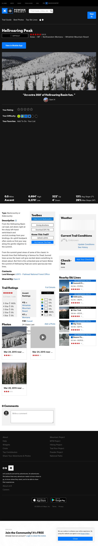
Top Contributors (10, 452)
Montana (26, 317)
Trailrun (29, 3)
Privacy (61, 506)
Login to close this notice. (36, 536)
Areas (32, 37)
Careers (6, 489)
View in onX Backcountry (42, 219)
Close (75, 538)
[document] (75, 535)
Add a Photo (50, 324)
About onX (7, 486)
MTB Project (55, 441)
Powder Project (56, 452)
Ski (37, 3)
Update (86, 244)
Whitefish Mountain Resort (77, 37)
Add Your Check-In (85, 259)
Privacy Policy (85, 533)
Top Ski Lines (31, 20)
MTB (12, 3)
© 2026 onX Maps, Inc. (42, 506)
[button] (4, 71)
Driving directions (42, 225)
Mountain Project (57, 437)
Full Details (50, 287)
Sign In (92, 15)
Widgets (6, 444)
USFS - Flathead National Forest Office (33, 274)
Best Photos (19, 20)
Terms (54, 506)
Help (5, 441)
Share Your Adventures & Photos (17, 456)
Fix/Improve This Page (42, 242)
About (5, 437)
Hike (19, 3)
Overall (29, 321)
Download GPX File (43, 230)
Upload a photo (42, 238)
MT (38, 37)
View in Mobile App (13, 45)
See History (83, 247)
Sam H (52, 99)
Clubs (5, 448)
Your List (31, 121)
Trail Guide (6, 20)
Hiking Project (56, 444)
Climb (4, 3)
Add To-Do (22, 121)
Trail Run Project (57, 448)
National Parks (56, 456)
